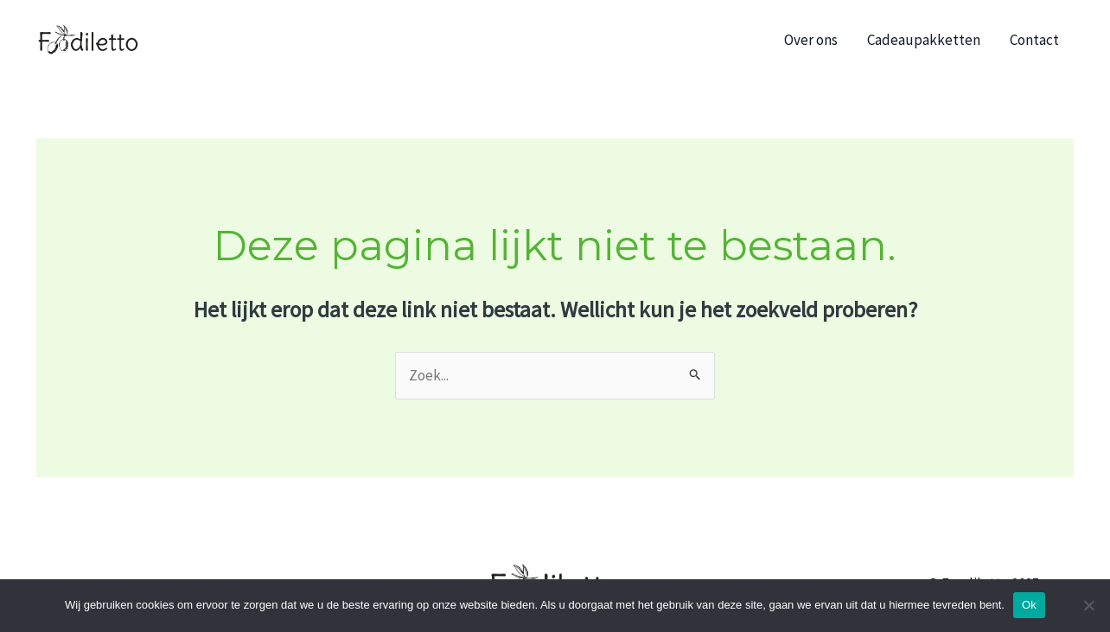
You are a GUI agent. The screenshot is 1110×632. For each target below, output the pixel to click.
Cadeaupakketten (923, 39)
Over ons (811, 39)
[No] (1088, 605)
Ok (1029, 604)
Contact (1034, 39)
